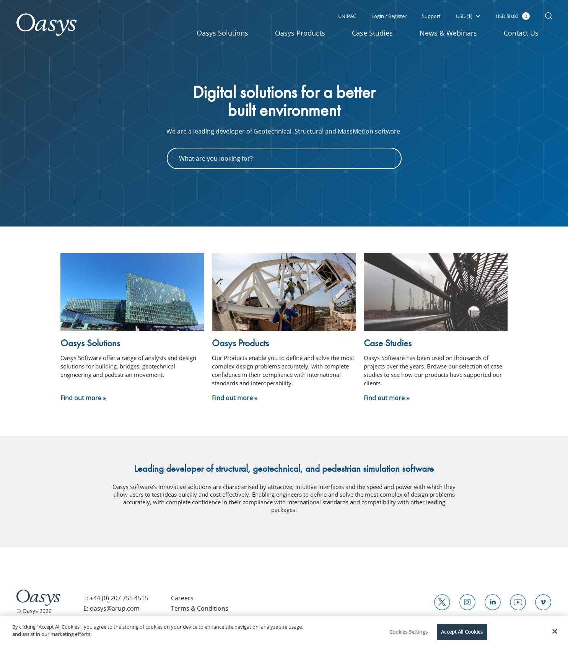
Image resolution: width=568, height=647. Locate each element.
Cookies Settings (408, 631)
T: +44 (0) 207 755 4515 (115, 598)
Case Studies (372, 32)
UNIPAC (347, 16)
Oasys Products (300, 32)
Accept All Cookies (462, 631)
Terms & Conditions (199, 608)
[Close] (555, 631)
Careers (182, 598)
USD (468, 16)
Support (431, 16)
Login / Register (389, 16)
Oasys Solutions (222, 32)
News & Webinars (448, 32)
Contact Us (521, 32)
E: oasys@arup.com (111, 608)
